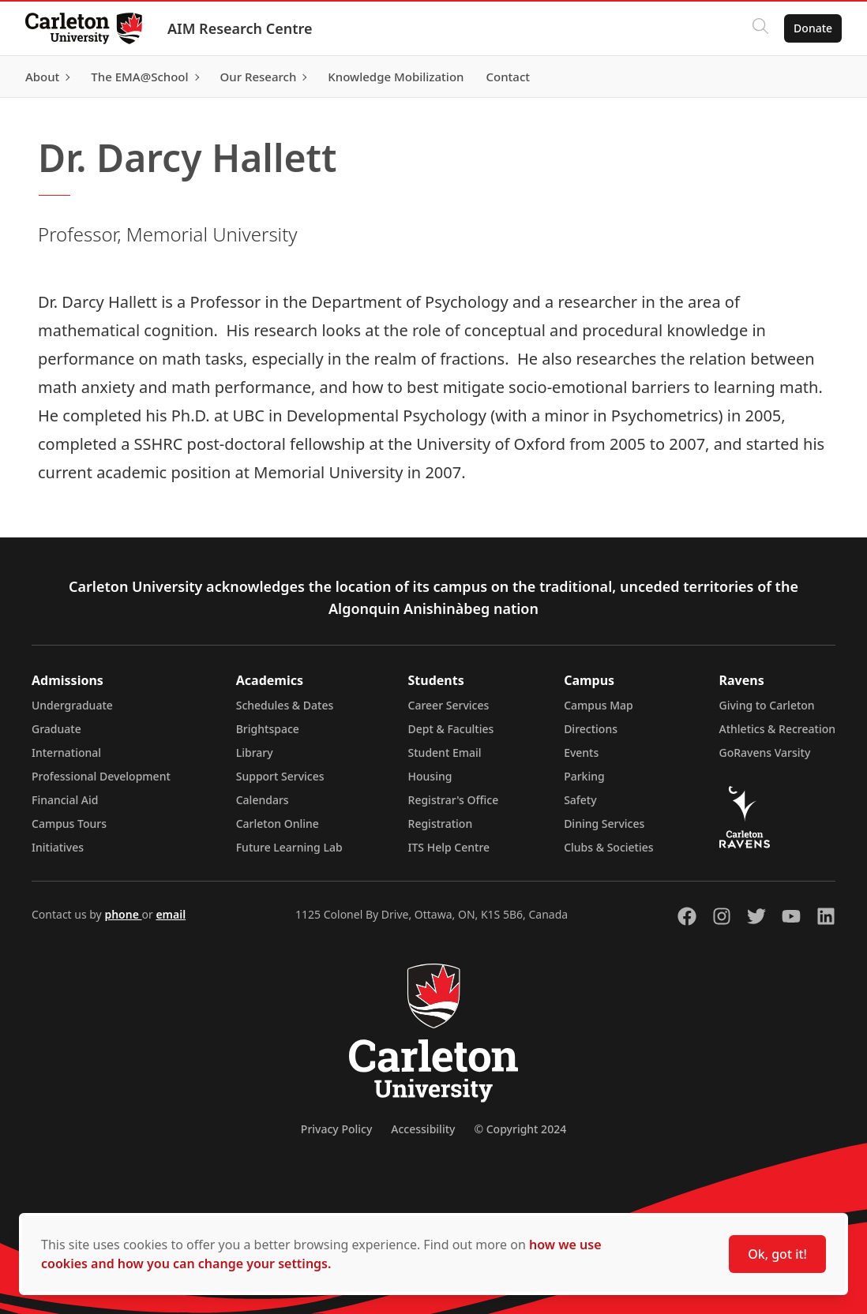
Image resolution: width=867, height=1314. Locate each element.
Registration (440, 823)
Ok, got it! (777, 1254)
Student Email (445, 752)
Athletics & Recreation (777, 728)
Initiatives (58, 847)
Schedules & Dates (285, 705)
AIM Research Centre (240, 28)
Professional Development (101, 776)
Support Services (280, 776)
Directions (590, 728)
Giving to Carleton (767, 705)
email (171, 914)
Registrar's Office (453, 799)
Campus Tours (69, 823)
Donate (813, 28)
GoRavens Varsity (765, 752)
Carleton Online (277, 823)
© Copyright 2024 (520, 1128)
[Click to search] (760, 28)
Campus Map (598, 705)
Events (581, 752)
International (66, 752)
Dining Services (604, 823)
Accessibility (423, 1128)
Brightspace (267, 728)
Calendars (262, 799)
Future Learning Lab (289, 847)
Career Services (449, 705)
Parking (584, 776)
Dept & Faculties (451, 728)
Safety (580, 799)
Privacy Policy (336, 1128)
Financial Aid (65, 799)
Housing (430, 776)
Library (254, 752)
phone (122, 914)
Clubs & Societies (608, 847)
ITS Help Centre (449, 847)
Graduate (56, 728)
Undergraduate (72, 705)
